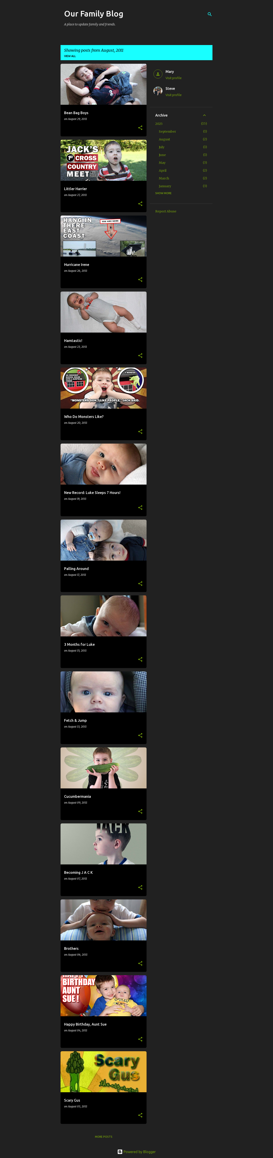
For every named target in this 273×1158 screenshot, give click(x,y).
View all (70, 56)
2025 (159, 124)
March (164, 178)
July (161, 147)
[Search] (209, 14)
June (162, 155)
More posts (103, 1136)
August (164, 139)
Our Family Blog (93, 13)
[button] (140, 128)
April (162, 171)
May (162, 163)
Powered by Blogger (136, 1152)
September (167, 132)
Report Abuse (165, 211)
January (165, 186)
